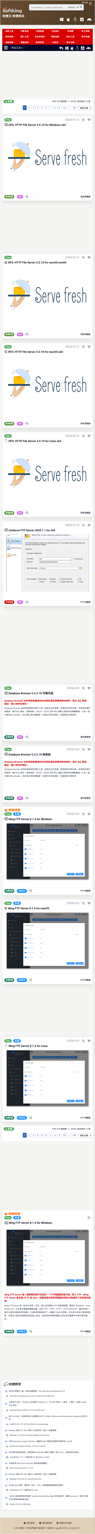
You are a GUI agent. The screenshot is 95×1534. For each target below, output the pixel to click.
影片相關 (86, 31)
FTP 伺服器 (85, 602)
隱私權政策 (45, 1523)
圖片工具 (25, 37)
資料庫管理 (85, 737)
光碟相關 (40, 31)
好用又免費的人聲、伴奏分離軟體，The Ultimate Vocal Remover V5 (37, 1391)
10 (64, 108)
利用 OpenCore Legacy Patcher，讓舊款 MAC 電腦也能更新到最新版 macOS (40, 1441)
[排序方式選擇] (84, 108)
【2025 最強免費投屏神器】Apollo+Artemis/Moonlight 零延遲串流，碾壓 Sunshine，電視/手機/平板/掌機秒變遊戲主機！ (49, 1497)
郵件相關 (86, 37)
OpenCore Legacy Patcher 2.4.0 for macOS (27, 1446)
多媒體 (70, 31)
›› (69, 108)
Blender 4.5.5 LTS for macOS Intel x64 (25, 1479)
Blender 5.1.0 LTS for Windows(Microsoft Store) (29, 1435)
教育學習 (40, 42)
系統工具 (9, 31)
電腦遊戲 (25, 42)
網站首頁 (29, 1523)
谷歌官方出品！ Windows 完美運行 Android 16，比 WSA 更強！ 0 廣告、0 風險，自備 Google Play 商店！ (47, 1403)
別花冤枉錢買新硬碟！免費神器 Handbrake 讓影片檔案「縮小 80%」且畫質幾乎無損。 (44, 1452)
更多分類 (70, 42)
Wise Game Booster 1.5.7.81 (22, 1468)
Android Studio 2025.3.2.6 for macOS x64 (27, 1410)
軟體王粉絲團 (64, 1523)
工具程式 (55, 31)
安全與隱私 (40, 37)
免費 (8, 101)
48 (74, 108)
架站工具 (70, 37)
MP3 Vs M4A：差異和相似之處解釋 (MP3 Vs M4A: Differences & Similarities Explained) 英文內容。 (48, 1418)
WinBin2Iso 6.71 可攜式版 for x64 (24, 1490)
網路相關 (55, 37)
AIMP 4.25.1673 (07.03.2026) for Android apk (29, 1424)
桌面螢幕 (9, 42)
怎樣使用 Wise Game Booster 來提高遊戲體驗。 (28, 1463)
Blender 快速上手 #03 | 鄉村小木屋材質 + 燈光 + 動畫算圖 (32, 1430)
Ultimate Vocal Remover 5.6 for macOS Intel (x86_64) (32, 1396)
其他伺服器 (85, 197)
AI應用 (55, 42)
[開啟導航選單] (91, 3)
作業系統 (25, 31)
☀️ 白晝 (85, 3)
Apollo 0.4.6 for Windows (20, 1504)
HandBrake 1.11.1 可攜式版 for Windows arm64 (29, 1457)
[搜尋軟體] (56, 7)
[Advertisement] (47, 75)
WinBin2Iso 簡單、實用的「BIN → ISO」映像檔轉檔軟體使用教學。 (37, 1485)
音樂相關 (9, 37)
